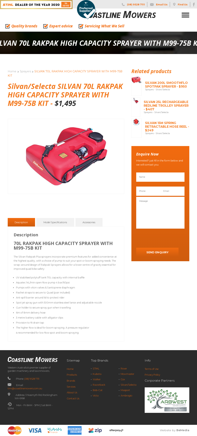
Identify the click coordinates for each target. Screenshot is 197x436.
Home (12, 71)
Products (72, 374)
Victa (95, 395)
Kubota (97, 374)
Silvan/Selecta (128, 384)
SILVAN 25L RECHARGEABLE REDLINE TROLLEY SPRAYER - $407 (166, 105)
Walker (97, 379)
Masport (125, 390)
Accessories (89, 222)
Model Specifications (55, 222)
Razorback (99, 384)
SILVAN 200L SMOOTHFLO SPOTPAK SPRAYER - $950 (166, 84)
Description (21, 222)
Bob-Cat (98, 390)
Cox (123, 379)
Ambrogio (126, 395)
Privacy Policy (152, 374)
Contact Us (73, 398)
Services (71, 386)
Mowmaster (127, 374)
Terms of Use (152, 369)
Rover (124, 368)
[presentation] (165, 238)
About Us (72, 392)
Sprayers (25, 71)
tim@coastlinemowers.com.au (25, 388)
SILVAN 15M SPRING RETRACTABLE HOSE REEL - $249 (167, 126)
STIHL (96, 368)
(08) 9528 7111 (31, 378)
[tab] (21, 222)
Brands (71, 380)
